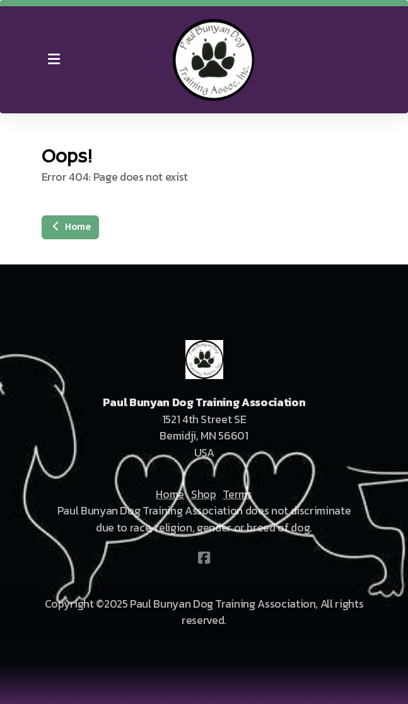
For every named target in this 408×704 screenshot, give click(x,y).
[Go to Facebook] (204, 557)
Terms (237, 494)
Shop (203, 494)
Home (70, 227)
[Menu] (54, 60)
